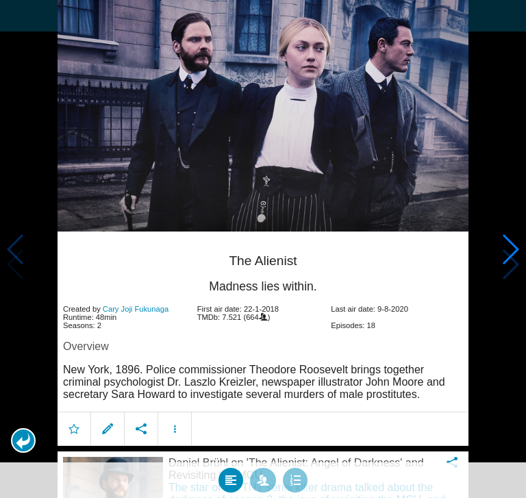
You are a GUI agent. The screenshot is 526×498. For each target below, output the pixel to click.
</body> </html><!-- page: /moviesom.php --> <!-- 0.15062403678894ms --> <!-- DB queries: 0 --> (263, 249)
